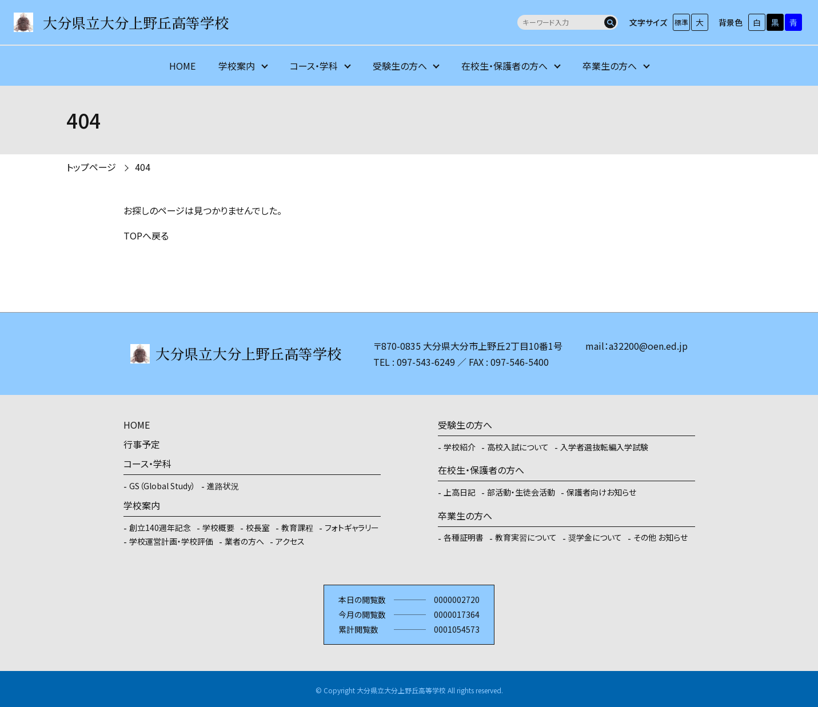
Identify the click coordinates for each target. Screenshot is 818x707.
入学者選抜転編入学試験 (604, 447)
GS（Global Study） (162, 486)
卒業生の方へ (609, 66)
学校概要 (218, 527)
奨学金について (595, 537)
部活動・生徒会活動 (521, 492)
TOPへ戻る (146, 235)
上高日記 (460, 492)
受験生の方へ (400, 66)
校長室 (258, 527)
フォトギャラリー (352, 527)
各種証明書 (464, 537)
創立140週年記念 (160, 527)
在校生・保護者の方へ (504, 66)
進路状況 (223, 486)
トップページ (91, 167)
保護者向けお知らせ (601, 492)
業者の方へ (244, 541)
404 (142, 167)
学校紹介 (460, 447)
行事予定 (141, 444)
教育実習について (526, 537)
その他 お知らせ (660, 537)
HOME (182, 66)
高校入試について (518, 447)
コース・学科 (314, 66)
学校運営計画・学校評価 (171, 541)
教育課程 (297, 527)
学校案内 (236, 66)
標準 (681, 22)
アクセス (290, 541)
